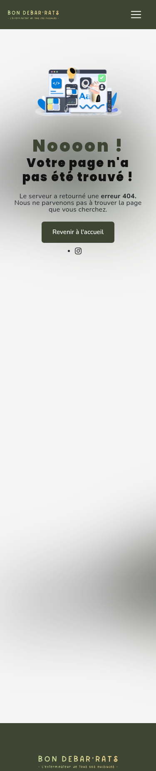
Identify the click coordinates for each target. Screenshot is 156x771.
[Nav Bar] (136, 14)
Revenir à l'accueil (78, 232)
